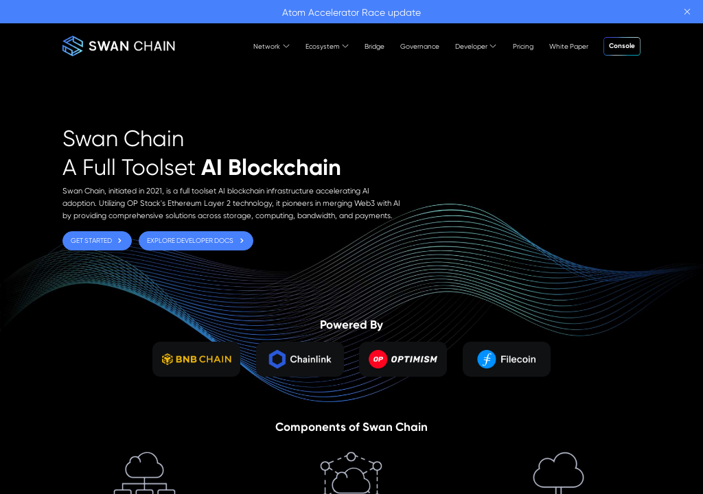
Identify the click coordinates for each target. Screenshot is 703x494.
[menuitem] (264, 46)
